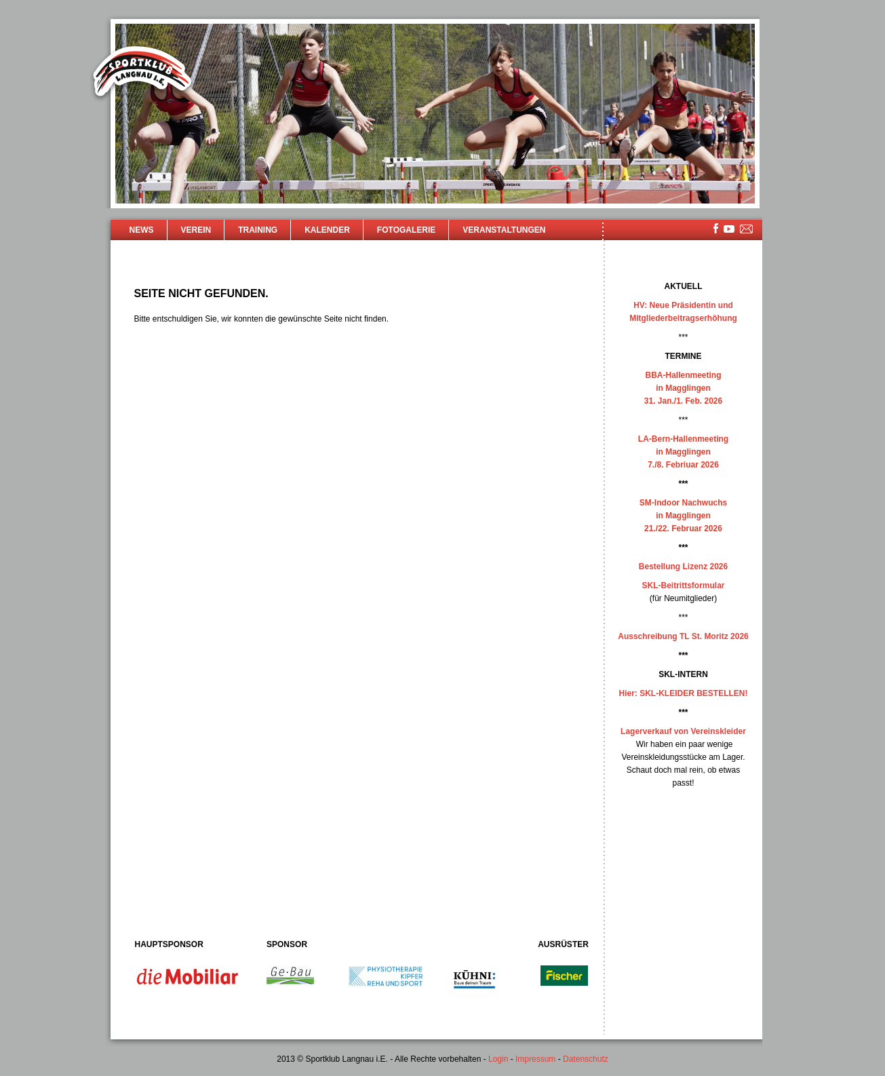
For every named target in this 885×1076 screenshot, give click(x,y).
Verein (196, 230)
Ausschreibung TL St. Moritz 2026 (683, 636)
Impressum (535, 1059)
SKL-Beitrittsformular (683, 585)
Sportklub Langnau (142, 73)
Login (498, 1059)
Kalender (327, 230)
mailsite (746, 230)
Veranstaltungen (504, 230)
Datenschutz (585, 1059)
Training (257, 230)
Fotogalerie (406, 230)
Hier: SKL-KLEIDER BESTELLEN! (682, 693)
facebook (715, 228)
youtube (729, 229)
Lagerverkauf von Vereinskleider (683, 731)
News (142, 230)
